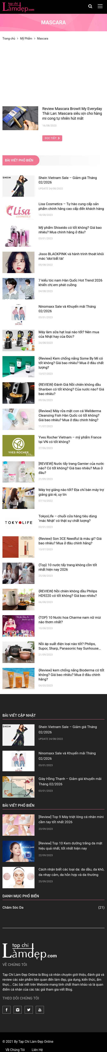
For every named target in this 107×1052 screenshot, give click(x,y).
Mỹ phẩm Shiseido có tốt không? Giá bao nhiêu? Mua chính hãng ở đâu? (70, 230)
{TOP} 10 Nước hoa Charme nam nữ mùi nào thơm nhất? (70, 619)
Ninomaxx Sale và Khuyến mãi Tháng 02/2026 (67, 308)
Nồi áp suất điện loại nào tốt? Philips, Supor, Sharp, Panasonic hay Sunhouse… (70, 646)
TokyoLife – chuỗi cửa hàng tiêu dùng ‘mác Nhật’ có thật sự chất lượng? (68, 518)
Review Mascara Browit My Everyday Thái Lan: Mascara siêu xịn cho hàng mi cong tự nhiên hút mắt (72, 113)
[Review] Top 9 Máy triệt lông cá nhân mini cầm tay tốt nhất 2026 (71, 819)
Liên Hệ (37, 1050)
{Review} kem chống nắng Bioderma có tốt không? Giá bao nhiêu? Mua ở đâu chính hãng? (71, 674)
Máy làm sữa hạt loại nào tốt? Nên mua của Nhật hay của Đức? (69, 334)
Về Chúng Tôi (16, 1050)
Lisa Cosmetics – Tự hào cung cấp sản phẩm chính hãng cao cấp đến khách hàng (71, 206)
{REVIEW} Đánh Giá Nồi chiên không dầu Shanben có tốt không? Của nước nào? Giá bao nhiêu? (71, 389)
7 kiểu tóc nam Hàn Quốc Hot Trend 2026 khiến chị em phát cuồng (70, 282)
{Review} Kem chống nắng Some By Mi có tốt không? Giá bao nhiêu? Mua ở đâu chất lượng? (71, 362)
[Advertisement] (53, 75)
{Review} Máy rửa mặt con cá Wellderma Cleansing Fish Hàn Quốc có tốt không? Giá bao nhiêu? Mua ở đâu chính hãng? (70, 415)
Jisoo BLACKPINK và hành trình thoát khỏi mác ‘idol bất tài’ (71, 256)
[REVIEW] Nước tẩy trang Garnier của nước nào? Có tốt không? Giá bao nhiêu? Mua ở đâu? (71, 468)
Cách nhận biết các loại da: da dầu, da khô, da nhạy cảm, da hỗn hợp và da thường (71, 872)
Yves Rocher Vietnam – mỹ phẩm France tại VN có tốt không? (70, 439)
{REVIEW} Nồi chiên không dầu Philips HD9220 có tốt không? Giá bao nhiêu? (68, 593)
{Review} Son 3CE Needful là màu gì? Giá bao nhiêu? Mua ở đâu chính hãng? (70, 541)
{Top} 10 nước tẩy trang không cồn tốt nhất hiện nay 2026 (68, 567)
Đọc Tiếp (52, 138)
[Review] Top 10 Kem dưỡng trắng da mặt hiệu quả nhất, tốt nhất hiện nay (70, 846)
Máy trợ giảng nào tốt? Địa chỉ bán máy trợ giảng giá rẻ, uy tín (71, 492)
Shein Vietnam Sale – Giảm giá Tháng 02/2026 (68, 180)
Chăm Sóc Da (53, 907)
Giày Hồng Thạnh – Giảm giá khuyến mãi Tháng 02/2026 (70, 781)
